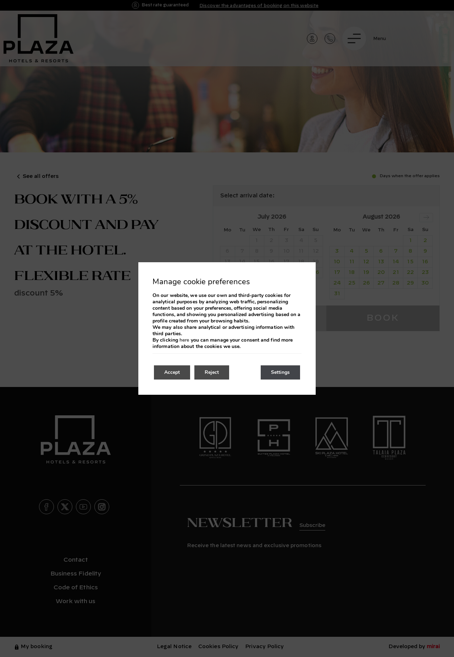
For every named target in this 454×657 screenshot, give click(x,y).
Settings (280, 372)
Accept (172, 372)
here (184, 340)
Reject (213, 372)
